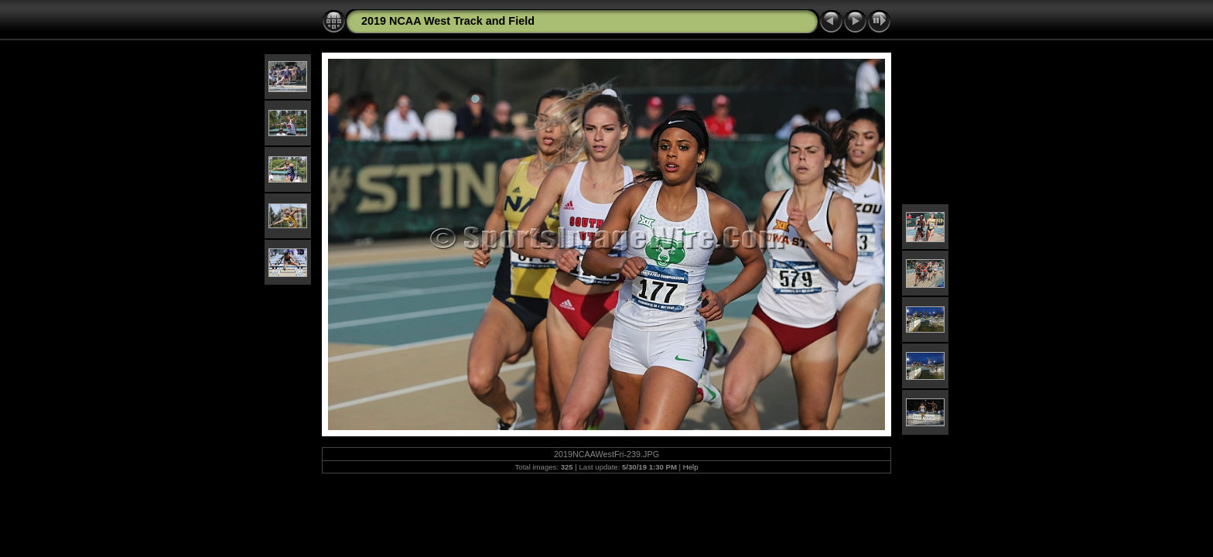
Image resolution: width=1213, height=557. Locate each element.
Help (691, 467)
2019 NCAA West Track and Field (448, 21)
